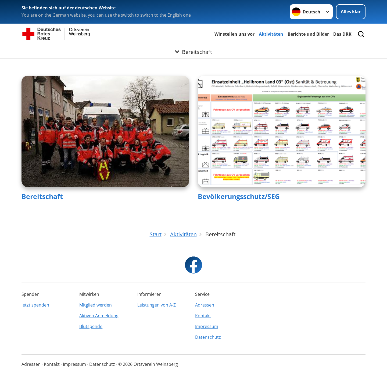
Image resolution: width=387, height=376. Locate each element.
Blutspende (90, 326)
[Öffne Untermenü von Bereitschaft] (193, 51)
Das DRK (342, 34)
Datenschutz (208, 337)
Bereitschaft (42, 196)
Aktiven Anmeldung (99, 316)
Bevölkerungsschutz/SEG (239, 196)
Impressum (206, 326)
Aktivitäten (271, 34)
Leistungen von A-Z (156, 305)
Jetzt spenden (35, 305)
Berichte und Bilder (308, 34)
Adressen (204, 305)
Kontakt (203, 316)
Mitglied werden (95, 305)
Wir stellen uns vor (234, 34)
